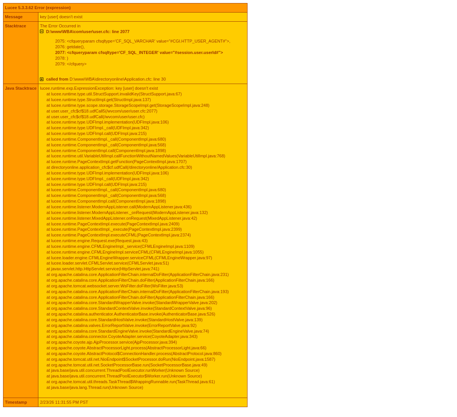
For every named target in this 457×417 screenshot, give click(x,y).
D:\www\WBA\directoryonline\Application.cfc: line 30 (106, 79)
